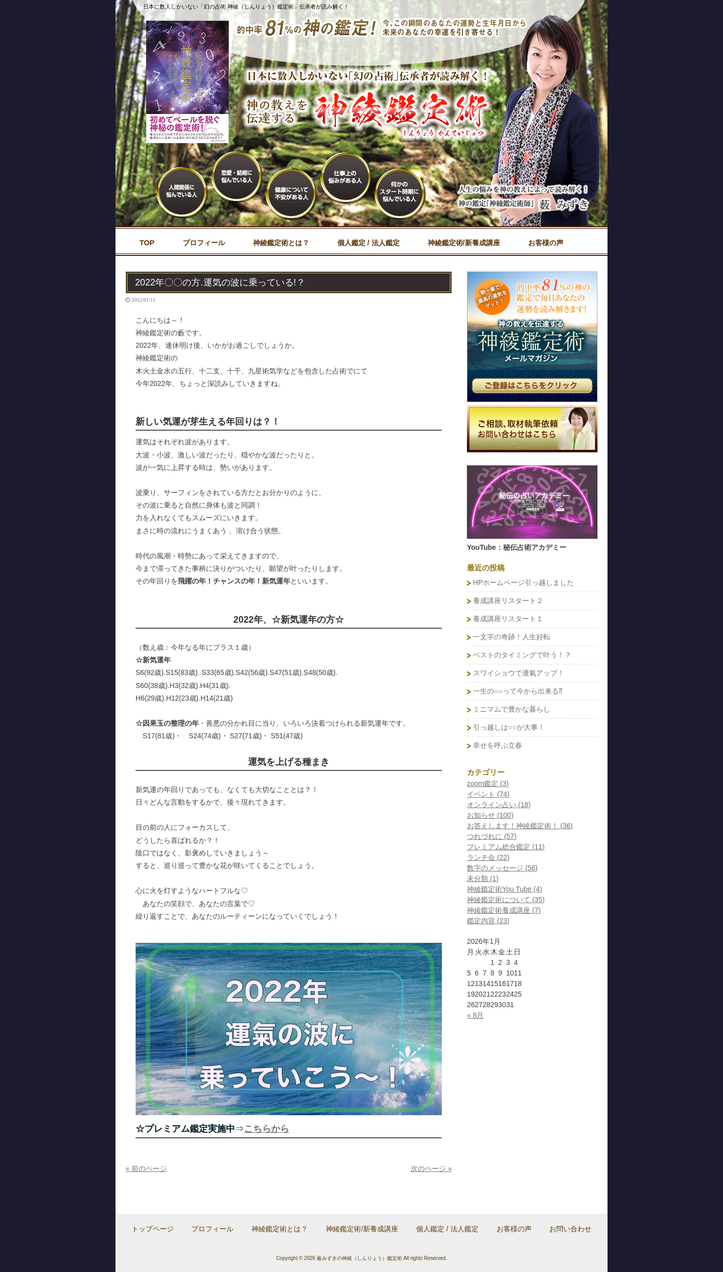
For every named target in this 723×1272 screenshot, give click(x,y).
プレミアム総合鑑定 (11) (506, 847)
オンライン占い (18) (499, 805)
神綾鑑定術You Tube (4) (504, 889)
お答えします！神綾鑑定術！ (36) (520, 826)
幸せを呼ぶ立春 (497, 745)
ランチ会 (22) (488, 857)
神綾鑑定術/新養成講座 (362, 1229)
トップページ (153, 1229)
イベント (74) (488, 794)
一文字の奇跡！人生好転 (511, 637)
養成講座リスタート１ (508, 619)
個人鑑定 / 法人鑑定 (447, 1229)
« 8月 (475, 1015)
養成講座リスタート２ (508, 601)
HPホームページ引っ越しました (523, 582)
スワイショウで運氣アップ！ (518, 673)
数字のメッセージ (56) (502, 868)
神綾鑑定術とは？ (280, 1229)
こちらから (266, 1129)
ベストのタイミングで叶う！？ (522, 655)
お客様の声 (514, 1229)
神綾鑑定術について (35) (506, 900)
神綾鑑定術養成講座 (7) (504, 910)
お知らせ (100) (490, 815)
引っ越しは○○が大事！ (509, 727)
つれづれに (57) (492, 836)
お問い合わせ (570, 1229)
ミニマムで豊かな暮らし (511, 709)
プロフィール (212, 1229)
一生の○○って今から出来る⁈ (517, 691)
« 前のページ (146, 1168)
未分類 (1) (483, 878)
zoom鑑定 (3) (488, 783)
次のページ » (431, 1168)
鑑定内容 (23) (488, 921)
